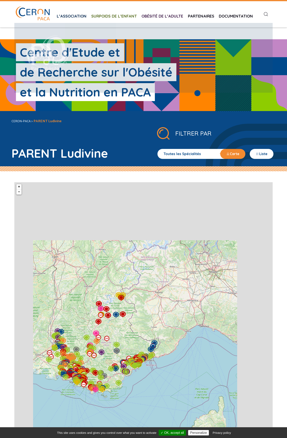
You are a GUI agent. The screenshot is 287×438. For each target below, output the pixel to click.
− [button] (33, 178)
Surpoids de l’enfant (114, 13)
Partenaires (201, 13)
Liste (263, 140)
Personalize (198, 432)
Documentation (236, 13)
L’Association (71, 13)
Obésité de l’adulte (162, 13)
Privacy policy (222, 432)
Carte (237, 140)
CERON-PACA (22, 107)
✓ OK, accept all (172, 432)
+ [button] (33, 173)
